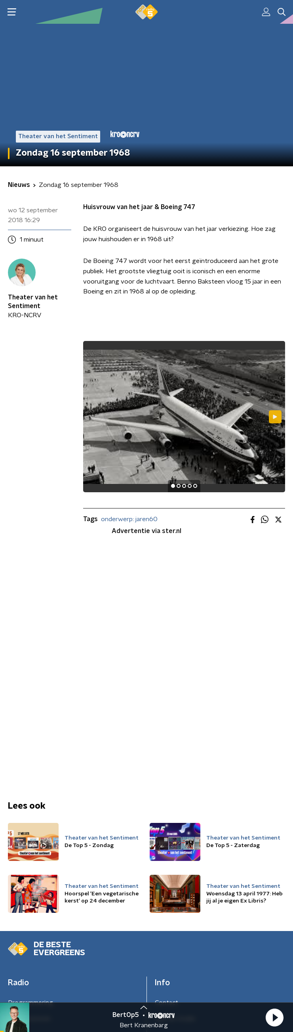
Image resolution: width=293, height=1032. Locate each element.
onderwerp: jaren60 (129, 519)
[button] (274, 1017)
